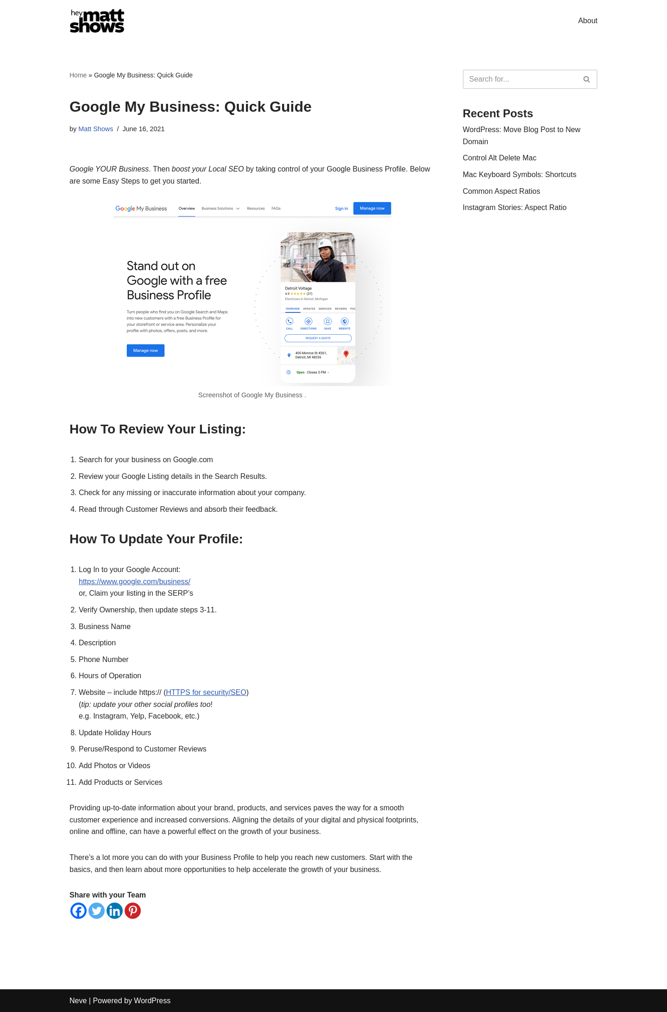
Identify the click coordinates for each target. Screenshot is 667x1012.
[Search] (520, 79)
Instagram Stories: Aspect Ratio (514, 207)
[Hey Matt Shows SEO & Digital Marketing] (97, 20)
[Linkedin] (115, 911)
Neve (78, 1001)
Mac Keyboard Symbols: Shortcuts (519, 174)
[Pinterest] (133, 911)
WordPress (152, 1001)
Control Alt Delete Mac (499, 158)
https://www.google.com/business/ (134, 582)
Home (78, 75)
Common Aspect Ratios (501, 191)
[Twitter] (96, 911)
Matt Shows (95, 129)
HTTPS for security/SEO (206, 692)
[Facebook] (78, 911)
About (588, 21)
